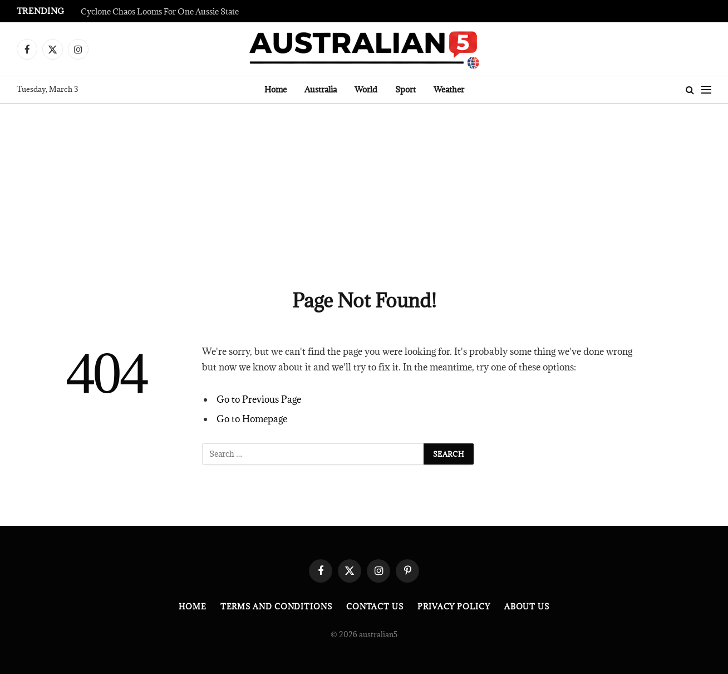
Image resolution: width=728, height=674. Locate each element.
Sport (405, 89)
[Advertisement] (364, 188)
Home (275, 89)
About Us (526, 607)
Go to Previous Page (259, 399)
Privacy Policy (453, 607)
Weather (449, 89)
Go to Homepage (252, 419)
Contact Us (375, 607)
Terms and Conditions (276, 607)
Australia (320, 89)
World (366, 89)
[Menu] (706, 89)
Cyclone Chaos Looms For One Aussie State (160, 12)
